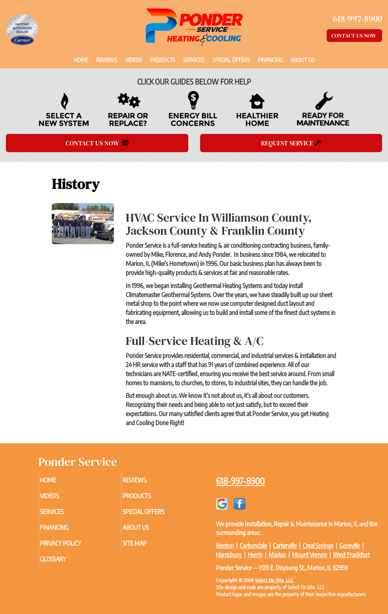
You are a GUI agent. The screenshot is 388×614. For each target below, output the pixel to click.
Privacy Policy (71, 543)
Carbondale (253, 546)
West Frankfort (351, 555)
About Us (302, 59)
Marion (277, 555)
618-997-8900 (240, 480)
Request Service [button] (291, 143)
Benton (225, 546)
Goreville (349, 546)
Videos (133, 59)
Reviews (106, 59)
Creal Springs (318, 546)
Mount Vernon (309, 555)
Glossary (64, 559)
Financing (270, 59)
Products (162, 59)
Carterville (285, 546)
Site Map (145, 543)
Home (81, 59)
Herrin (255, 555)
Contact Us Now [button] (354, 36)
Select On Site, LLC (274, 580)
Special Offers (231, 59)
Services (193, 59)
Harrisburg (229, 555)
